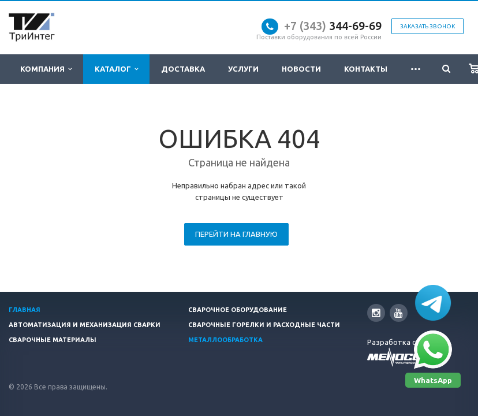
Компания (46, 69)
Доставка (183, 69)
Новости (301, 69)
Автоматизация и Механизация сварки (84, 324)
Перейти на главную (236, 234)
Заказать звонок (427, 26)
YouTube (398, 313)
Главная (24, 309)
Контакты (365, 69)
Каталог (116, 69)
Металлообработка (225, 339)
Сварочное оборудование (237, 309)
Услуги (243, 69)
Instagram (376, 313)
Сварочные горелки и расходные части (264, 324)
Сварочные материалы (52, 339)
